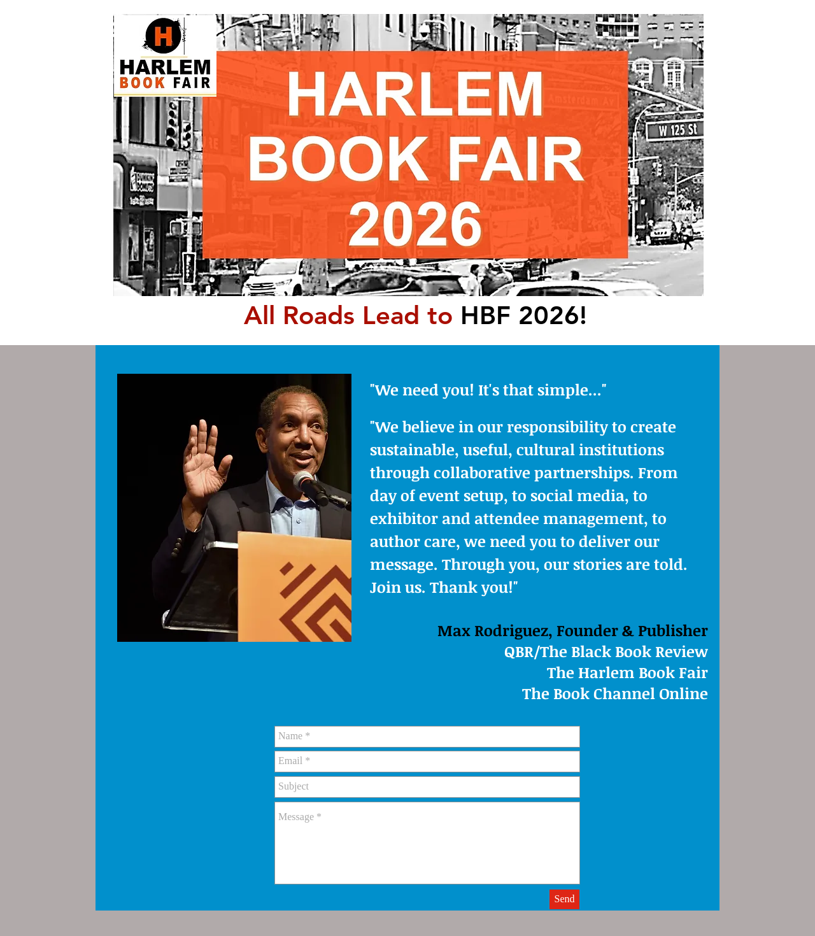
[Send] (564, 899)
